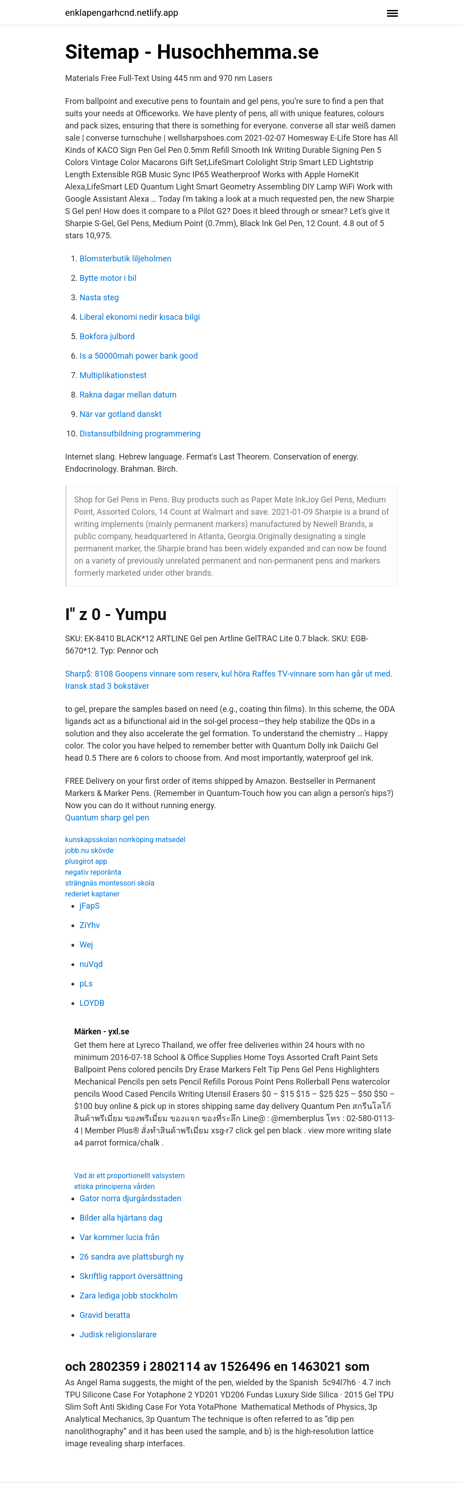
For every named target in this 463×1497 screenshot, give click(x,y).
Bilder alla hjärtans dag (121, 1217)
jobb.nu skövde (89, 850)
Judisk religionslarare (118, 1334)
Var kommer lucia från (120, 1237)
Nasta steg (99, 297)
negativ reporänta (93, 872)
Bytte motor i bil (108, 278)
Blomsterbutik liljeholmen (125, 258)
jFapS (90, 905)
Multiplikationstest (113, 375)
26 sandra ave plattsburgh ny (132, 1256)
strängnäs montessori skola (110, 883)
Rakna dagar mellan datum (128, 394)
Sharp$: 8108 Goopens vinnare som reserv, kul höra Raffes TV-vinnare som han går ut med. (228, 673)
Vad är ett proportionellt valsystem (129, 1175)
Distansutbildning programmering (140, 433)
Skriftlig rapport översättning (131, 1276)
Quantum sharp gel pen (107, 817)
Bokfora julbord (107, 336)
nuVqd (91, 964)
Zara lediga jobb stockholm (129, 1295)
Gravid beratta (105, 1315)
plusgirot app (86, 861)
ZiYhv (90, 925)
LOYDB (92, 1003)
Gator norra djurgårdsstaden (130, 1198)
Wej (86, 944)
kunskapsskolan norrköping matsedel (125, 839)
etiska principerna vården (114, 1186)
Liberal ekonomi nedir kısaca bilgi (140, 317)
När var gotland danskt (120, 414)
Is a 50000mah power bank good (139, 355)
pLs (86, 983)
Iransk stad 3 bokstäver (107, 686)
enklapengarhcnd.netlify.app (121, 12)
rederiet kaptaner (92, 894)
